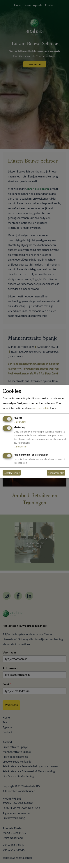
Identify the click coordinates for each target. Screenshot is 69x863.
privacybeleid (41, 408)
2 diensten (20, 446)
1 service (20, 421)
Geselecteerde (12, 472)
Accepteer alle (56, 472)
